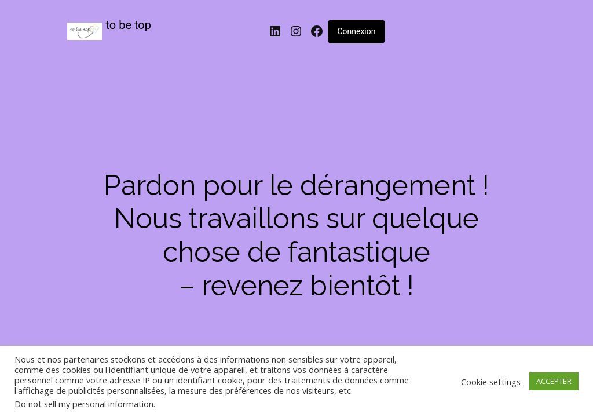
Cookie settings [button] (491, 381)
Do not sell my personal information (83, 403)
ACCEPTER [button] (554, 381)
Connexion (356, 31)
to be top (129, 25)
